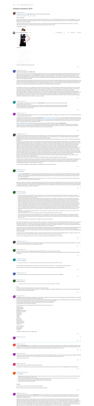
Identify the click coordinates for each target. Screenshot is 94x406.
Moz (17, 264)
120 (50, 402)
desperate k (18, 39)
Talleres (17, 305)
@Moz (17, 342)
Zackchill (18, 138)
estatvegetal (18, 102)
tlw (16, 382)
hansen (17, 160)
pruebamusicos (19, 341)
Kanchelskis (18, 362)
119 (47, 402)
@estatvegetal (19, 161)
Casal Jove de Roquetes (46, 87)
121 (54, 402)
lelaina (17, 12)
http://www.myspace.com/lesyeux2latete (51, 86)
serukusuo (18, 70)
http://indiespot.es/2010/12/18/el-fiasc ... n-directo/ (26, 15)
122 (57, 402)
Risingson (18, 241)
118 (44, 402)
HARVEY (17, 332)
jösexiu (17, 312)
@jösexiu (18, 140)
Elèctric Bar (39, 364)
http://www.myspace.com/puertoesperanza (24, 93)
